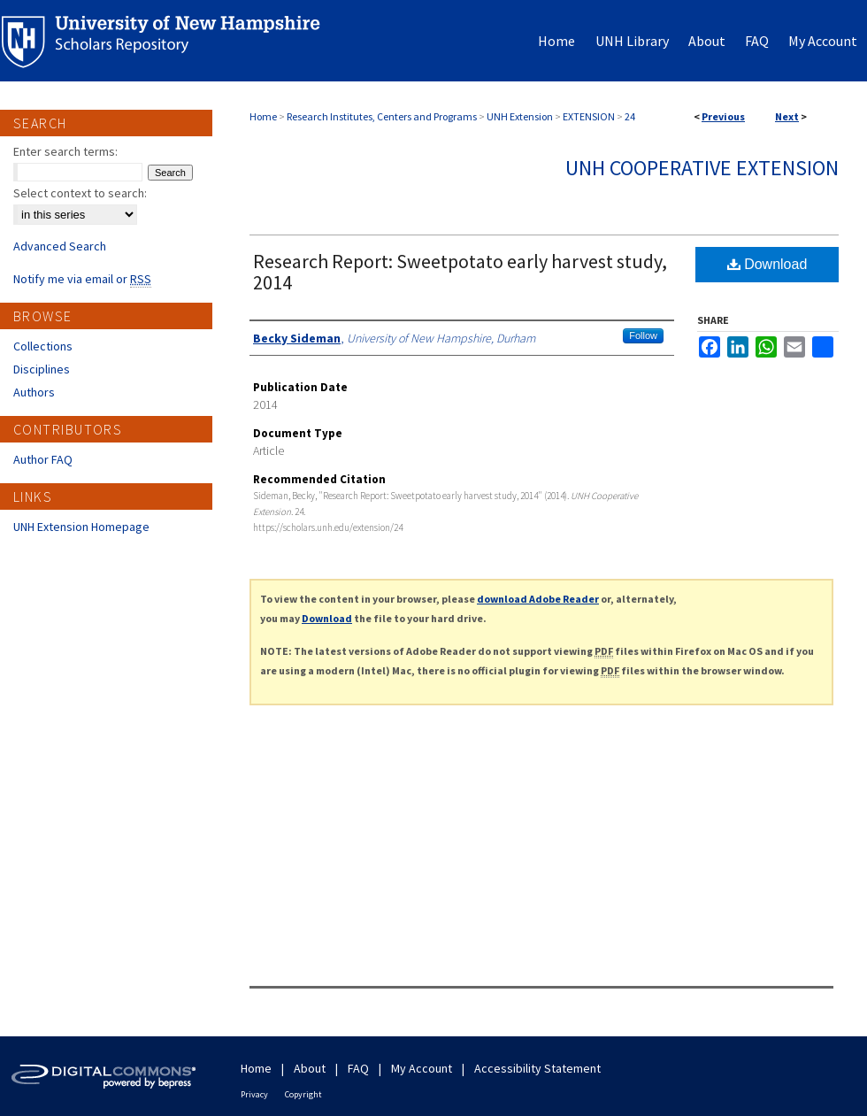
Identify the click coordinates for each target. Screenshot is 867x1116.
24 (630, 116)
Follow (643, 335)
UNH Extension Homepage (81, 527)
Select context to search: (80, 193)
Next (787, 116)
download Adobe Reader (538, 598)
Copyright (303, 1094)
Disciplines (41, 369)
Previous (723, 116)
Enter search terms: (65, 151)
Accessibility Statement (537, 1068)
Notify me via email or (82, 279)
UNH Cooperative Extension (702, 167)
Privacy (254, 1094)
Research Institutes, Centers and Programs (382, 116)
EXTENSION (589, 116)
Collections (43, 346)
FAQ (358, 1068)
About (310, 1068)
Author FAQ (43, 459)
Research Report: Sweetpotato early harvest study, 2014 (460, 272)
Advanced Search (59, 246)
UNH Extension (520, 116)
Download (767, 264)
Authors (34, 392)
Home (263, 116)
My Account (421, 1068)
